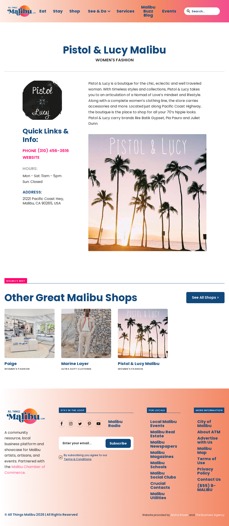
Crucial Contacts (160, 485)
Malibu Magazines (162, 454)
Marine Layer (75, 363)
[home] (21, 11)
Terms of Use (206, 461)
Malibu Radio (115, 423)
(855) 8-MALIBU (206, 487)
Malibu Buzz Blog (148, 11)
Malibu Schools (158, 465)
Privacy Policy (205, 471)
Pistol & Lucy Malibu (138, 363)
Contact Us (209, 479)
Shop (74, 11)
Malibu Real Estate (162, 434)
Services (125, 11)
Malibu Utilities (158, 495)
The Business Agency (210, 515)
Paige (10, 363)
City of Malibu (204, 423)
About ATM (208, 432)
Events (169, 11)
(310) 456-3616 (53, 150)
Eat (42, 11)
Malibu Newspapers (163, 444)
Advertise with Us (207, 440)
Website (31, 157)
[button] (99, 11)
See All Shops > (205, 297)
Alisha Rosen (179, 515)
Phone (29, 150)
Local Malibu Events (163, 423)
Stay (58, 11)
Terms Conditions (77, 459)
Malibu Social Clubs (163, 475)
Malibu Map (204, 450)
